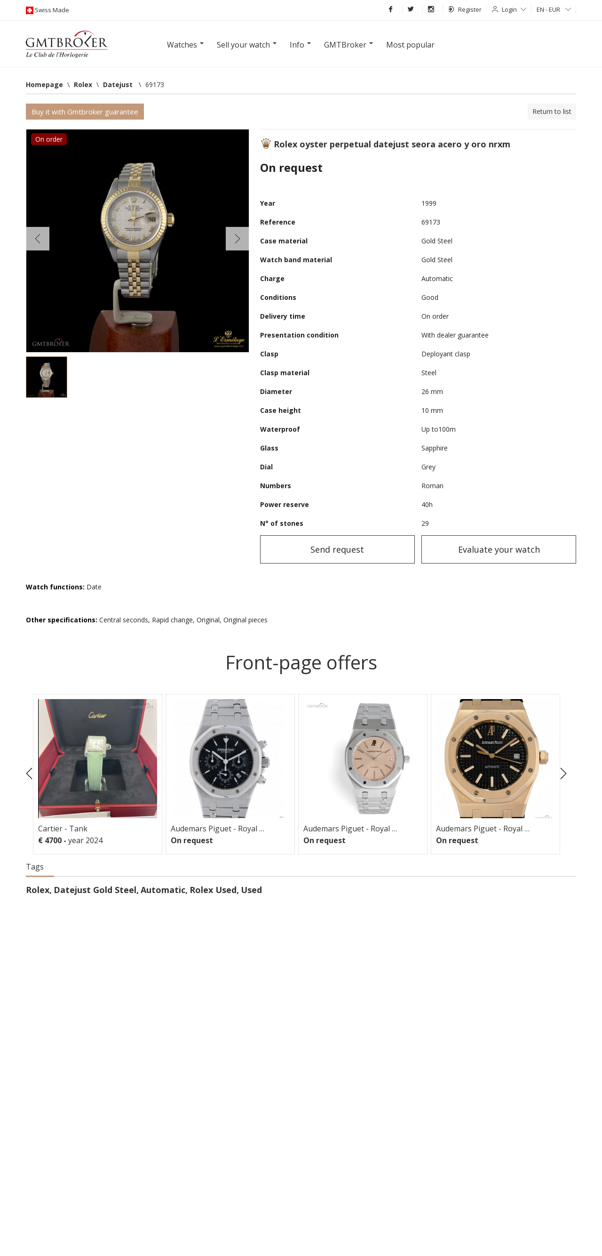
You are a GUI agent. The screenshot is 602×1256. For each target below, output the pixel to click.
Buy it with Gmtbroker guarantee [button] (85, 111)
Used (251, 889)
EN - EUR (554, 9)
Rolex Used (213, 889)
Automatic (163, 889)
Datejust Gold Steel (95, 889)
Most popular (410, 45)
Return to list (551, 111)
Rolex (37, 889)
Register (465, 9)
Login (514, 9)
